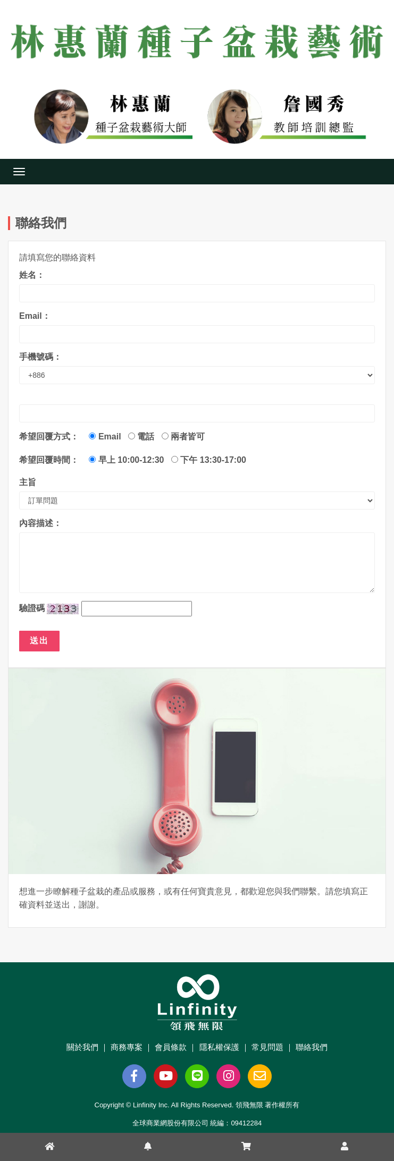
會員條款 (171, 1047)
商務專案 (126, 1047)
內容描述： (40, 523)
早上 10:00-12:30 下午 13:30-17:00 (167, 459)
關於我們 (82, 1047)
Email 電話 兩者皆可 (149, 436)
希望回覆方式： (49, 436)
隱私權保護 (219, 1047)
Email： (35, 315)
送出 (39, 640)
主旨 (27, 482)
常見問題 (267, 1047)
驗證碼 (32, 608)
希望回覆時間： (49, 459)
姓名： (32, 274)
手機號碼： (40, 356)
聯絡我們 (312, 1047)
